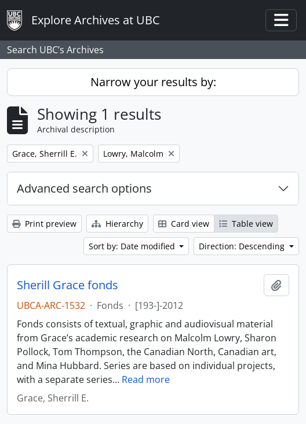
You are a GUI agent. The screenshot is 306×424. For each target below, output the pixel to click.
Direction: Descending (243, 246)
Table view (246, 223)
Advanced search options (84, 188)
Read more (146, 379)
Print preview (44, 223)
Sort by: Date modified (133, 246)
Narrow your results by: (153, 82)
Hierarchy (117, 223)
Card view (183, 223)
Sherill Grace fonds (67, 285)
